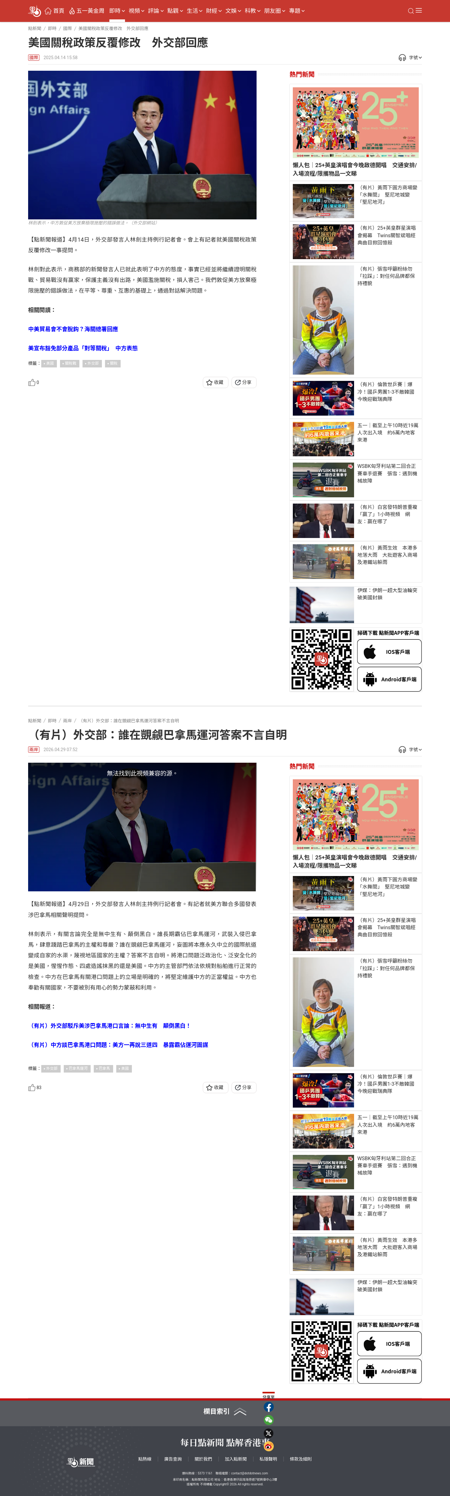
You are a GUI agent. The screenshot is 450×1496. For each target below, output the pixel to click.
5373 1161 (205, 1473)
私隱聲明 (268, 1459)
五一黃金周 (90, 11)
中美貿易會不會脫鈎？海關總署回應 (73, 329)
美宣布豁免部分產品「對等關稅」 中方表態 (83, 348)
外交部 (93, 363)
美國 (50, 363)
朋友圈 (272, 11)
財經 (211, 11)
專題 (294, 11)
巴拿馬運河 (78, 1068)
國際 (33, 57)
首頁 (58, 11)
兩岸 (33, 749)
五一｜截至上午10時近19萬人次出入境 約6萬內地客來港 (387, 433)
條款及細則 (301, 1459)
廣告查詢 (173, 1459)
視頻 (134, 11)
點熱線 (145, 1459)
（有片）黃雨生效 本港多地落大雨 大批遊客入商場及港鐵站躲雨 (387, 555)
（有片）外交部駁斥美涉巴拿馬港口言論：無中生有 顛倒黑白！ (109, 1025)
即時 (115, 11)
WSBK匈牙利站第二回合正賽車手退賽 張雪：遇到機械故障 (387, 473)
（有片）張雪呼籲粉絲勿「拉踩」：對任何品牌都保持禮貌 (386, 276)
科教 (250, 11)
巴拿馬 (104, 1068)
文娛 (231, 11)
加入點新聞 (236, 1459)
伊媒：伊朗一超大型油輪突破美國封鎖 (387, 594)
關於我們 (203, 1459)
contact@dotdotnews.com (249, 1473)
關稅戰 (70, 363)
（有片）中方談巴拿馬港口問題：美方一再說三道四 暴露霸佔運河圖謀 (118, 1045)
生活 (192, 11)
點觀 (173, 11)
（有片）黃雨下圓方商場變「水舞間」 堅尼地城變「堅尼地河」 (387, 195)
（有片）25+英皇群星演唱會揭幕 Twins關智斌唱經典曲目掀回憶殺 (386, 235)
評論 (153, 11)
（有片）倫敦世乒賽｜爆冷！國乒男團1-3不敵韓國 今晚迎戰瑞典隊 (388, 392)
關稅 (114, 363)
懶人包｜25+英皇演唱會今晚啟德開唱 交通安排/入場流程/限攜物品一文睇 (355, 169)
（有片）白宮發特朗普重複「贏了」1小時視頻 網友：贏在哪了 (387, 514)
